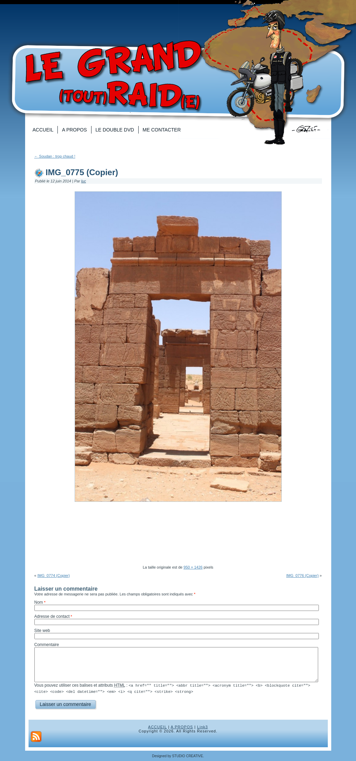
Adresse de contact (52, 616)
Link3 (202, 727)
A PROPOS (182, 727)
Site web (42, 630)
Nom (38, 602)
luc (83, 181)
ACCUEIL (157, 727)
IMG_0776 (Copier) (302, 575)
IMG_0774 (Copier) (53, 575)
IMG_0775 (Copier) (82, 172)
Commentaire (46, 644)
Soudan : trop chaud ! (54, 156)
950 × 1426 (193, 567)
